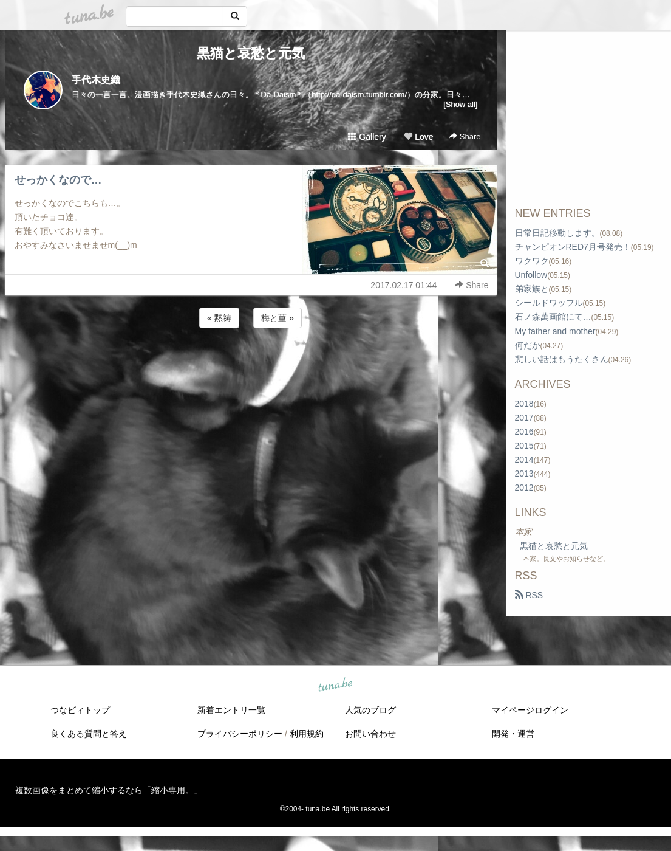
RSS (529, 595)
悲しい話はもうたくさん (561, 359)
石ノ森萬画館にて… (553, 317)
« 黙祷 (219, 318)
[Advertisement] (251, 363)
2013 (524, 473)
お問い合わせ (370, 734)
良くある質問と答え (88, 734)
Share (464, 136)
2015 (524, 445)
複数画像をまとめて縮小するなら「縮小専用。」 (108, 790)
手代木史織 (96, 80)
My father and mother (555, 331)
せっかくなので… (58, 180)
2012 (524, 487)
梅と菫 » (277, 318)
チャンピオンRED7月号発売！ (573, 247)
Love (418, 137)
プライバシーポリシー (239, 734)
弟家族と (532, 289)
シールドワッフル (549, 303)
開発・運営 (513, 734)
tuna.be (335, 686)
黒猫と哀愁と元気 (251, 53)
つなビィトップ (80, 710)
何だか (527, 345)
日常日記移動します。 (557, 233)
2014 (524, 459)
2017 (524, 417)
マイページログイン (530, 710)
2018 (524, 403)
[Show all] (460, 104)
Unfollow (531, 275)
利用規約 (307, 734)
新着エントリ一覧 (231, 710)
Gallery (367, 137)
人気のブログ (370, 710)
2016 (524, 431)
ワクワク (532, 261)
